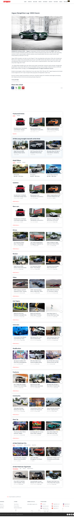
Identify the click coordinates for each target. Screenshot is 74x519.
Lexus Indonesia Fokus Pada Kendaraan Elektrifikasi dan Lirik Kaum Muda (53, 338)
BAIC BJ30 (16, 174)
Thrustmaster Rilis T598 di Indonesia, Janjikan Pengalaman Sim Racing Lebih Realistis (20, 432)
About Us (1, 504)
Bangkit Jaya (32, 411)
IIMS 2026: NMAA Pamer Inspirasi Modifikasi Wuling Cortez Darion (36, 361)
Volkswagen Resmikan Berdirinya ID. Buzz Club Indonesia (19, 409)
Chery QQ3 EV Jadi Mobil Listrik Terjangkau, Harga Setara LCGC (19, 482)
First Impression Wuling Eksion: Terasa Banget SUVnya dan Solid (19, 243)
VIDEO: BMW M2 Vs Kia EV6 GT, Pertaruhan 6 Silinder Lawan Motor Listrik (53, 290)
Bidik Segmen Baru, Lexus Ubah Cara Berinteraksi (36, 338)
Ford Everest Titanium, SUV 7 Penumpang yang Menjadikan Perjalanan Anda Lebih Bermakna (53, 458)
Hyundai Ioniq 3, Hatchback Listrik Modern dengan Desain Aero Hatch (20, 129)
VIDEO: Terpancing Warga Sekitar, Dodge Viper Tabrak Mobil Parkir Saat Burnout (36, 290)
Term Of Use (16, 504)
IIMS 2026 (66, 1)
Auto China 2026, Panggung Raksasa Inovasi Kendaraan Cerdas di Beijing (20, 458)
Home (25, 1)
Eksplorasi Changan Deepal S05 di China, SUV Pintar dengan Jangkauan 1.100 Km (53, 219)
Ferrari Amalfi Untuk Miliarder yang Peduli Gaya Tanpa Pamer (20, 338)
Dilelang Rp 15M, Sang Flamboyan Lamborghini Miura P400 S (20, 314)
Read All (14, 133)
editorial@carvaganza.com (32, 504)
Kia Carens (32, 174)
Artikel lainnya (15, 201)
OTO (31, 460)
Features (56, 1)
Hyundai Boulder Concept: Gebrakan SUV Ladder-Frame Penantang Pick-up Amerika (36, 482)
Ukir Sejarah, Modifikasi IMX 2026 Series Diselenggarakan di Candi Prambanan (20, 361)
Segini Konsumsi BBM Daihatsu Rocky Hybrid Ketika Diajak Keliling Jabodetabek (19, 152)
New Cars (35, 1)
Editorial (14, 81)
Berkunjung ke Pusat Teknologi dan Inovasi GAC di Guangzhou (36, 129)
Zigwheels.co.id (55, 504)
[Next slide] (61, 125)
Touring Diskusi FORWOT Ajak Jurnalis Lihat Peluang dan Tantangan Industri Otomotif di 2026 (36, 409)
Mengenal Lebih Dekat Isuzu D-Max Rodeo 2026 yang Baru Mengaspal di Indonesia (53, 482)
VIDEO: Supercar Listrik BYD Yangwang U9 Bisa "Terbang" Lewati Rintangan (20, 290)
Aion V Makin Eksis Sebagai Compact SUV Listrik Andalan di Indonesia (20, 385)
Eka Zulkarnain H (50, 131)
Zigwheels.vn (55, 508)
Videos (60, 1)
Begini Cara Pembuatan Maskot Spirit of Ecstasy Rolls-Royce (35, 314)
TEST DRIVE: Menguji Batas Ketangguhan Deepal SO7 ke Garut (36, 243)
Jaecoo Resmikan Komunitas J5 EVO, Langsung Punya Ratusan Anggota (53, 409)
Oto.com (43, 504)
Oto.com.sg (66, 506)
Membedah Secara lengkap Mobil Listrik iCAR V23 (53, 267)
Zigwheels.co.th (44, 508)
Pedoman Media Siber (18, 507)
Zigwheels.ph (66, 504)
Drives (40, 1)
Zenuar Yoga (49, 245)
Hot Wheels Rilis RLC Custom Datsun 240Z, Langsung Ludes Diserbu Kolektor (36, 432)
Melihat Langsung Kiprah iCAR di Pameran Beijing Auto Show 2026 (53, 129)
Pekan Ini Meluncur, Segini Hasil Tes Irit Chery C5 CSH (53, 243)
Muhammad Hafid (33, 340)
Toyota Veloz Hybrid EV (52, 174)
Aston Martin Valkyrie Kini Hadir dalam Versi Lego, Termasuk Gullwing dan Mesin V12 (53, 432)
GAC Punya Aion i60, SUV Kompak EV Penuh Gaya (36, 152)
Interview (45, 1)
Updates (30, 1)
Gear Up (50, 1)
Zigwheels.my (55, 506)
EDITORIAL (2, 507)
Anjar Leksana (33, 131)
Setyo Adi (32, 245)
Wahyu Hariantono (17, 340)
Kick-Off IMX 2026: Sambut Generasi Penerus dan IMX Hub (53, 361)
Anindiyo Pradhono (17, 131)
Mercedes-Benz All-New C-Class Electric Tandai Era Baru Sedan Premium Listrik (53, 152)
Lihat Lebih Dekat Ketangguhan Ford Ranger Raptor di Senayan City (36, 458)
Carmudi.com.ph (44, 506)
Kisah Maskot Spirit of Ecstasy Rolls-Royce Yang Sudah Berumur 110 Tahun (52, 314)
